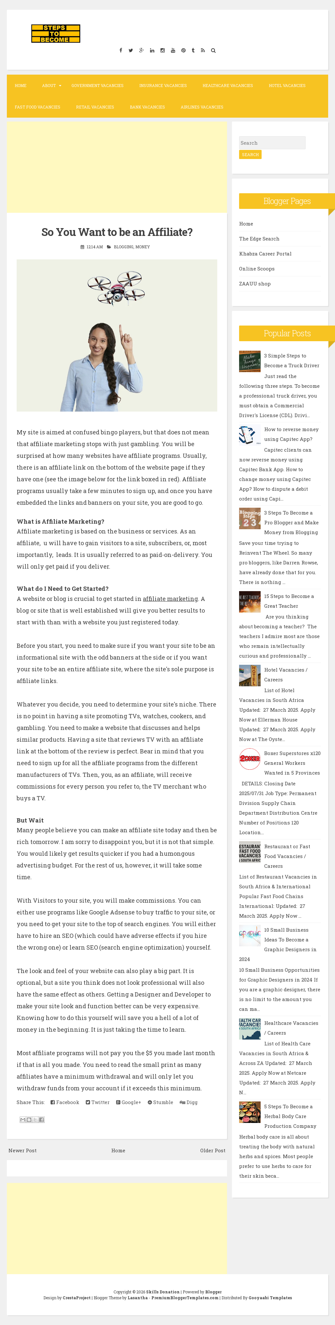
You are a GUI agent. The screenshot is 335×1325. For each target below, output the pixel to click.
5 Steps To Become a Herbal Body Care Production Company (290, 1116)
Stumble (160, 1102)
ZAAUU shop (255, 283)
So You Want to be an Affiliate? (116, 232)
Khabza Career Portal (265, 253)
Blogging (123, 246)
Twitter (98, 1102)
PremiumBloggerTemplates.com (185, 1297)
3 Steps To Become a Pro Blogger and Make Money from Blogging (291, 522)
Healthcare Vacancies (228, 85)
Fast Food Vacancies (37, 106)
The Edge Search (259, 238)
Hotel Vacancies (287, 85)
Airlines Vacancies (202, 106)
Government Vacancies (97, 85)
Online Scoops (257, 268)
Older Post (212, 1150)
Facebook (65, 1102)
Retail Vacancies (95, 106)
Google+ (128, 1102)
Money (142, 246)
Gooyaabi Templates (270, 1297)
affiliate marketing (170, 599)
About (49, 85)
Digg (189, 1102)
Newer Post (22, 1150)
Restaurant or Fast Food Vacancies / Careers (287, 856)
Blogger (213, 1291)
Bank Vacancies (147, 106)
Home (20, 85)
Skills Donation (163, 1291)
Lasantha (138, 1297)
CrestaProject (77, 1297)
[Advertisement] (117, 167)
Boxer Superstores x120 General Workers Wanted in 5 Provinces (292, 763)
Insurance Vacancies (163, 85)
